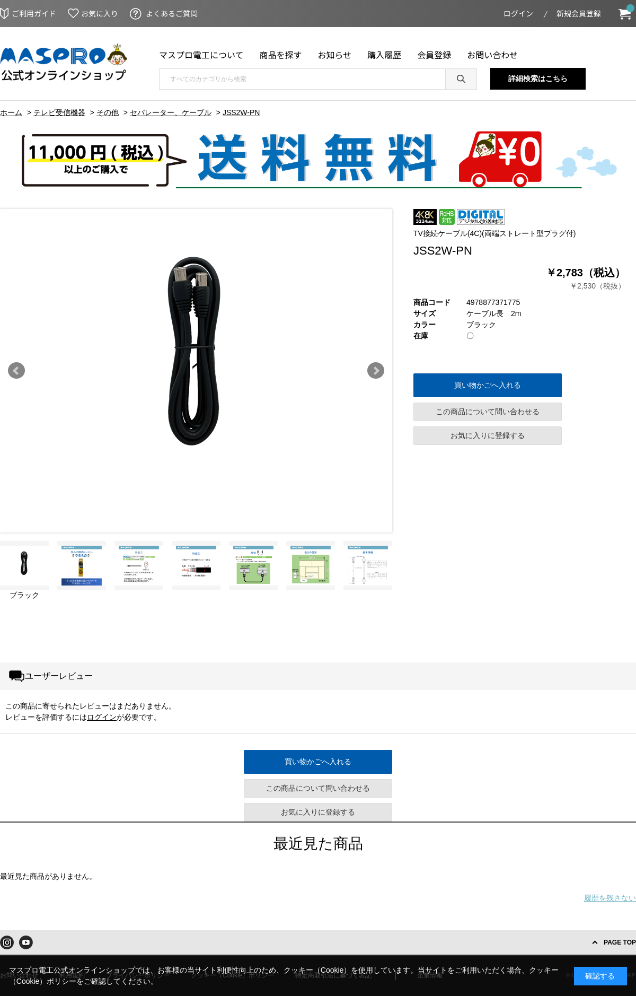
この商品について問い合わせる (488, 411)
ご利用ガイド (34, 13)
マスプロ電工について (201, 54)
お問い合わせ (492, 54)
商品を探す (281, 54)
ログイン (518, 13)
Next (375, 370)
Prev (16, 370)
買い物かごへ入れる (487, 385)
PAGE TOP (620, 942)
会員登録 (434, 54)
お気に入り (99, 13)
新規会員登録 (578, 13)
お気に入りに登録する (487, 435)
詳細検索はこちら (538, 78)
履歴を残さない (610, 898)
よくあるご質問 (172, 13)
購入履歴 (384, 54)
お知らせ (335, 54)
